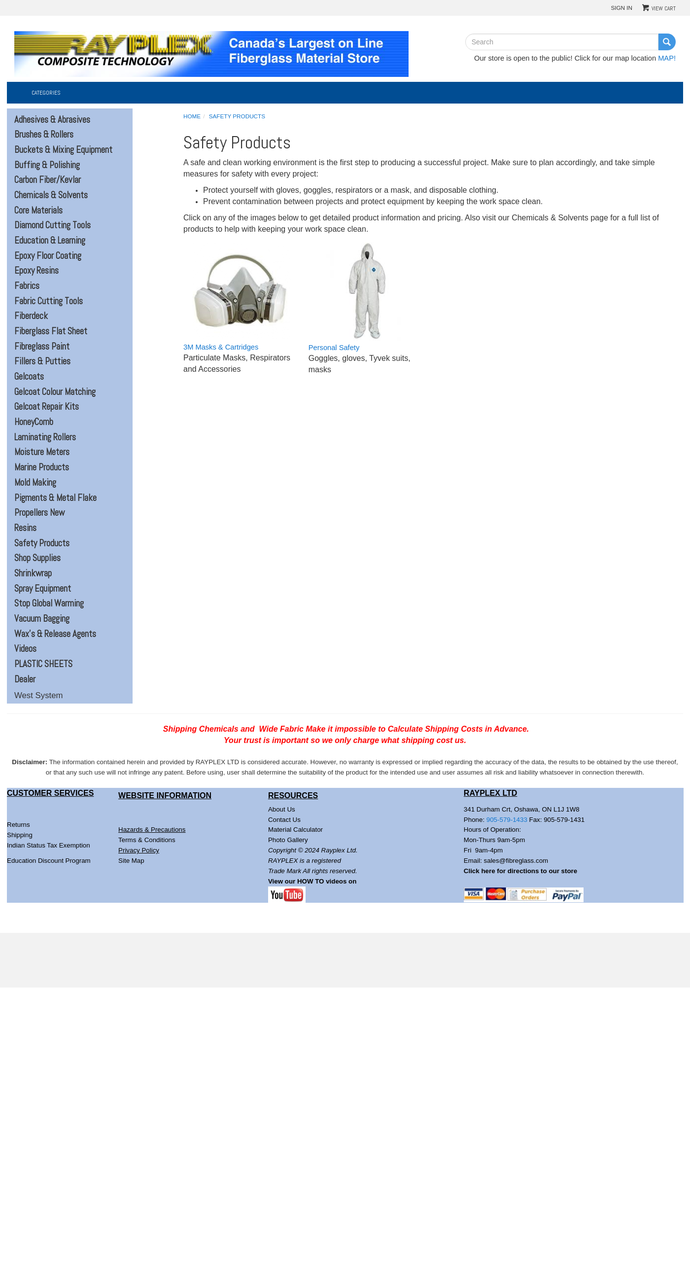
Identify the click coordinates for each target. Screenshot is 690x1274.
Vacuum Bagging (41, 619)
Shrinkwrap (33, 573)
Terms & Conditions (146, 840)
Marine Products (41, 467)
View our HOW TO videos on (313, 881)
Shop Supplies (37, 558)
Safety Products (41, 543)
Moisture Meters (41, 452)
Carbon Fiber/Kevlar (47, 180)
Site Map (131, 860)
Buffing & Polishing (47, 165)
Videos (25, 649)
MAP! (667, 58)
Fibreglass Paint (41, 347)
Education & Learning (49, 241)
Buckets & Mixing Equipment (63, 150)
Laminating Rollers (45, 437)
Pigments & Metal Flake (55, 498)
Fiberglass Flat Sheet (50, 331)
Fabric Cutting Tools (48, 301)
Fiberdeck (31, 316)
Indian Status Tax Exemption (48, 845)
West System (38, 695)
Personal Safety (334, 348)
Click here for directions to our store (520, 871)
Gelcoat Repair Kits (46, 407)
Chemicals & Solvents (51, 195)
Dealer (24, 679)
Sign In (621, 7)
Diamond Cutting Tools (52, 225)
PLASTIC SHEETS (43, 664)
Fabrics (26, 286)
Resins (25, 528)
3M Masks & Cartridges (220, 347)
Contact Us (284, 819)
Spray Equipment (42, 589)
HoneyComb (33, 422)
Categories (46, 92)
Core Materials (38, 210)
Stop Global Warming (49, 603)
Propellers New (39, 513)
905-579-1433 (506, 819)
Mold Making (35, 483)
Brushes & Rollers (43, 135)
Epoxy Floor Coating (47, 256)
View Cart (664, 8)
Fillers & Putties (42, 361)
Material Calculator (295, 829)
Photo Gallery (288, 840)
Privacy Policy (138, 850)
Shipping (20, 835)
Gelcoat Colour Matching (55, 392)
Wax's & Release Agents (55, 634)
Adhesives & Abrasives (52, 120)
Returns (18, 824)
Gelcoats (29, 377)
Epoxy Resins (36, 271)
